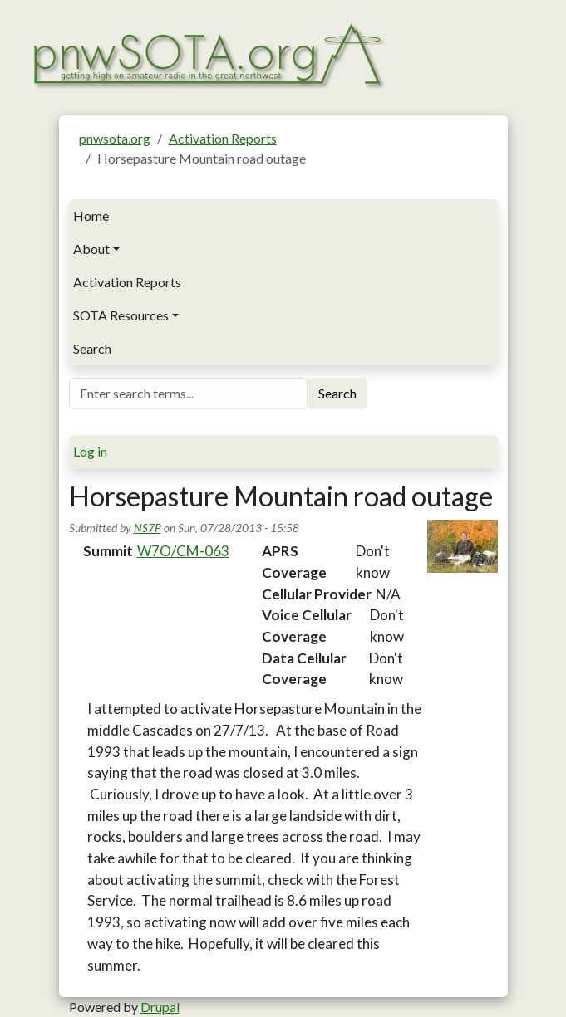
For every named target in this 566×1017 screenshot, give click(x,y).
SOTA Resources (121, 315)
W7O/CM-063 (183, 551)
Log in (90, 451)
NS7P (147, 528)
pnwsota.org (114, 138)
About (91, 249)
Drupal (160, 1007)
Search (92, 348)
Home (91, 215)
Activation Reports (223, 138)
